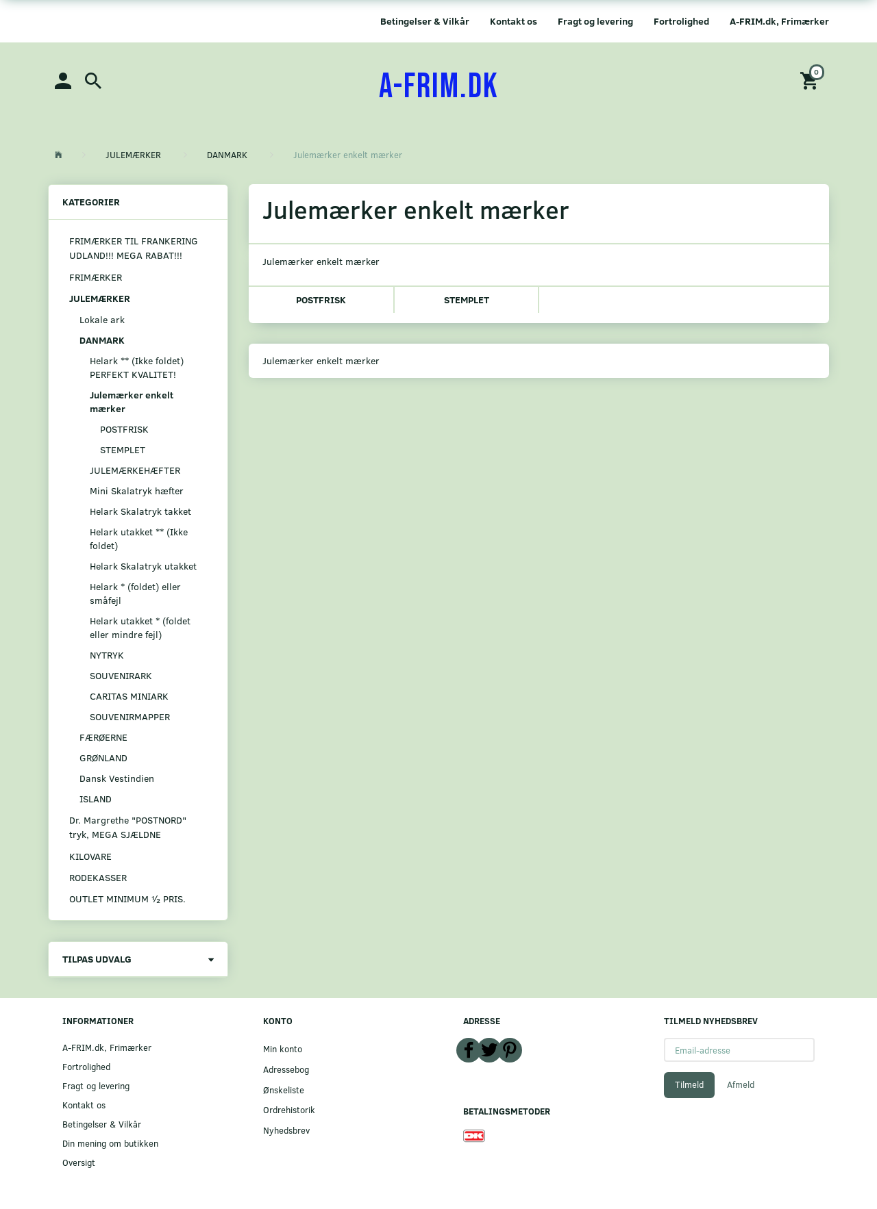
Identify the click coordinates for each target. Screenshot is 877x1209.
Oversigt (78, 1162)
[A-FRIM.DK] (439, 86)
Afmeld (740, 1084)
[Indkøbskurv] (811, 80)
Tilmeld (689, 1084)
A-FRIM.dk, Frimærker (779, 20)
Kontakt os (513, 20)
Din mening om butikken (110, 1143)
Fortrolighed (681, 20)
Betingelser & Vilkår (424, 20)
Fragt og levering (595, 20)
